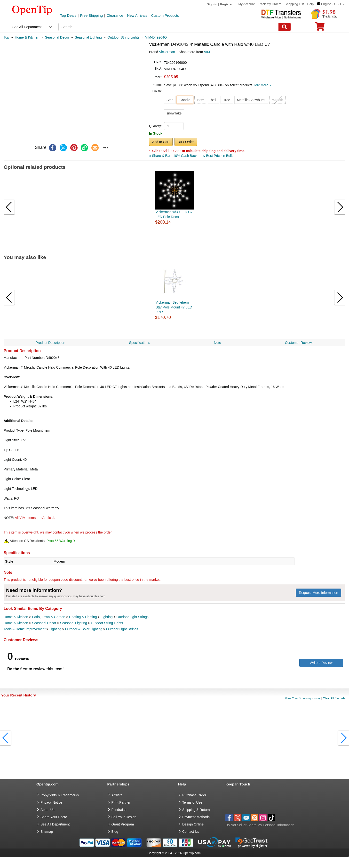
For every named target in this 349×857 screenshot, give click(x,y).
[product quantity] (173, 126)
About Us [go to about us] (47, 810)
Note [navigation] (217, 343)
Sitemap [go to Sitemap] (46, 831)
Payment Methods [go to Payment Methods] (196, 817)
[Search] (284, 27)
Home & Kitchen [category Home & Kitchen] (16, 617)
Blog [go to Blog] (114, 831)
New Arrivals (137, 15)
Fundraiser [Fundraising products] (119, 810)
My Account (246, 4)
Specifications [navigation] (139, 343)
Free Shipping (91, 15)
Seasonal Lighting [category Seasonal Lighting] (73, 623)
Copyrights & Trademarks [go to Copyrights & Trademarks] (59, 795)
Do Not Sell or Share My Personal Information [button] (259, 825)
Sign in (212, 4)
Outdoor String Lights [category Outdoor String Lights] (107, 623)
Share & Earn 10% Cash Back (173, 156)
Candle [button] (185, 100)
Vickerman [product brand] (167, 52)
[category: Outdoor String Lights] (123, 37)
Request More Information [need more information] (318, 593)
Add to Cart (160, 142)
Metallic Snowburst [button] (251, 100)
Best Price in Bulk (218, 156)
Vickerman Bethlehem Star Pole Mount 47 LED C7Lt (174, 307)
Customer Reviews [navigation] (299, 343)
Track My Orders (269, 4)
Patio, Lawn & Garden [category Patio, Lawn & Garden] (48, 617)
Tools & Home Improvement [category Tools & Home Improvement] (25, 629)
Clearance (115, 15)
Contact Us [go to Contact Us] (190, 831)
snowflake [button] (174, 113)
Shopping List (294, 4)
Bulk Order (186, 142)
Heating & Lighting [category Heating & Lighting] (83, 617)
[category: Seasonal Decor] (57, 37)
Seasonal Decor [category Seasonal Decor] (44, 623)
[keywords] (168, 27)
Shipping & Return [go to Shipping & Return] (196, 810)
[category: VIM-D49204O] (156, 37)
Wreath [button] (277, 100)
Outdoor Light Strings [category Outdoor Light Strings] (133, 617)
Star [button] (170, 100)
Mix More (262, 85)
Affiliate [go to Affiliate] (117, 795)
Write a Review (321, 663)
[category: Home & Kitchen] (27, 37)
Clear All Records (334, 698)
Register (226, 4)
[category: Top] (6, 37)
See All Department (27, 27)
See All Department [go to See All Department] (55, 824)
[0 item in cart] (320, 28)
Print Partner (121, 802)
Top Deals (68, 15)
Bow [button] (200, 100)
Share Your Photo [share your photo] (53, 817)
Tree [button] (226, 100)
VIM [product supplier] (207, 52)
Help (310, 4)
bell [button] (213, 100)
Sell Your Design (123, 817)
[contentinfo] (32, 10)
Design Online (193, 824)
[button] (330, 4)
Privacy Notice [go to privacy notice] (51, 802)
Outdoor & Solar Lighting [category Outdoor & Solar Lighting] (83, 629)
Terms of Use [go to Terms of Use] (192, 802)
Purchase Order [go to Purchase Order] (194, 795)
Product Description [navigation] (50, 343)
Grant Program (122, 824)
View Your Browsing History (303, 698)
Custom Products (165, 15)
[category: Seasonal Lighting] (88, 37)
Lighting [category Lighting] (106, 617)
